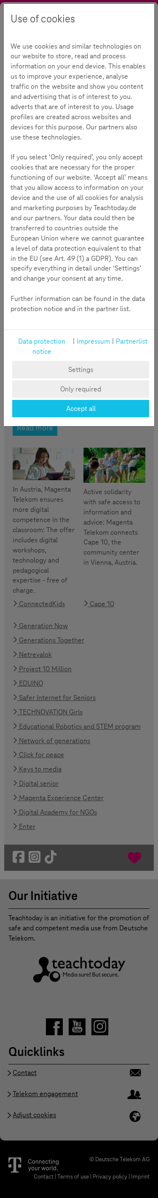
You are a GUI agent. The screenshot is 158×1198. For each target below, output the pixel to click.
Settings (80, 369)
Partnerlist (131, 341)
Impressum (93, 341)
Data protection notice (41, 346)
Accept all (81, 408)
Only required (80, 389)
